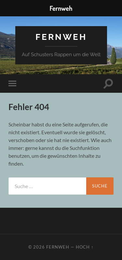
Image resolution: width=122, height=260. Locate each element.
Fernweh (61, 37)
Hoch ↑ (84, 247)
